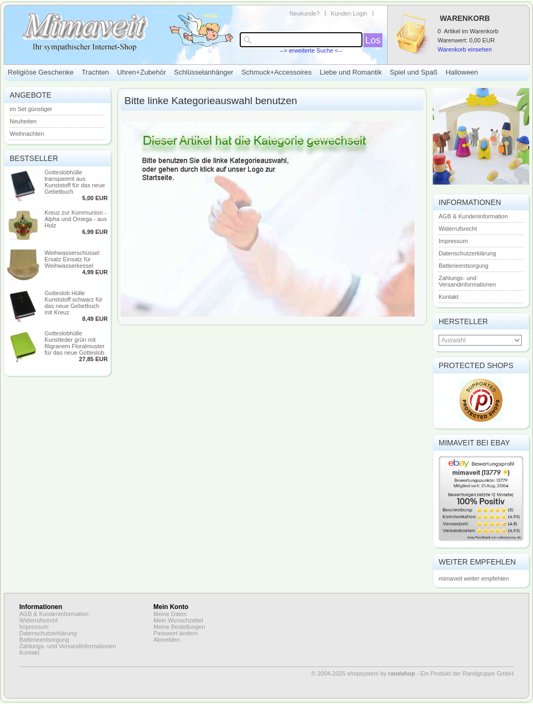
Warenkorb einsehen (465, 49)
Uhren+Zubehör (141, 72)
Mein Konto (170, 607)
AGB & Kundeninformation (473, 216)
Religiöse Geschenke (41, 72)
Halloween (462, 72)
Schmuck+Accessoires (276, 72)
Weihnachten (27, 133)
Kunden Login (349, 13)
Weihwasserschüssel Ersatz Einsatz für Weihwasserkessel (72, 259)
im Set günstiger (31, 109)
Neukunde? (305, 13)
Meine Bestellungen (179, 627)
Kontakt (448, 297)
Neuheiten (23, 121)
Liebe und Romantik (351, 72)
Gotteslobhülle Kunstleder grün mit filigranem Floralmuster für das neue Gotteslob (75, 343)
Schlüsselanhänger (204, 72)
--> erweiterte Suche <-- (311, 50)
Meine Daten (170, 614)
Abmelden (166, 639)
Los (373, 40)
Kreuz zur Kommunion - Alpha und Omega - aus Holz (76, 219)
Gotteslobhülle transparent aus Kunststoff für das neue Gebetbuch (75, 182)
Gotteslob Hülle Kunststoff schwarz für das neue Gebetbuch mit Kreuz (73, 303)
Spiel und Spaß (414, 72)
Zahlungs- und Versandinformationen (467, 281)
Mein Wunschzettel (178, 620)
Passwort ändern (175, 633)
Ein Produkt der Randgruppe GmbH (467, 673)
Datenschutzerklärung (467, 253)
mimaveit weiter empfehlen (474, 578)
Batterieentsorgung (463, 265)
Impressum (453, 241)
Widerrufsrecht (458, 228)
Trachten (95, 72)
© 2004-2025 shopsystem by (363, 673)
